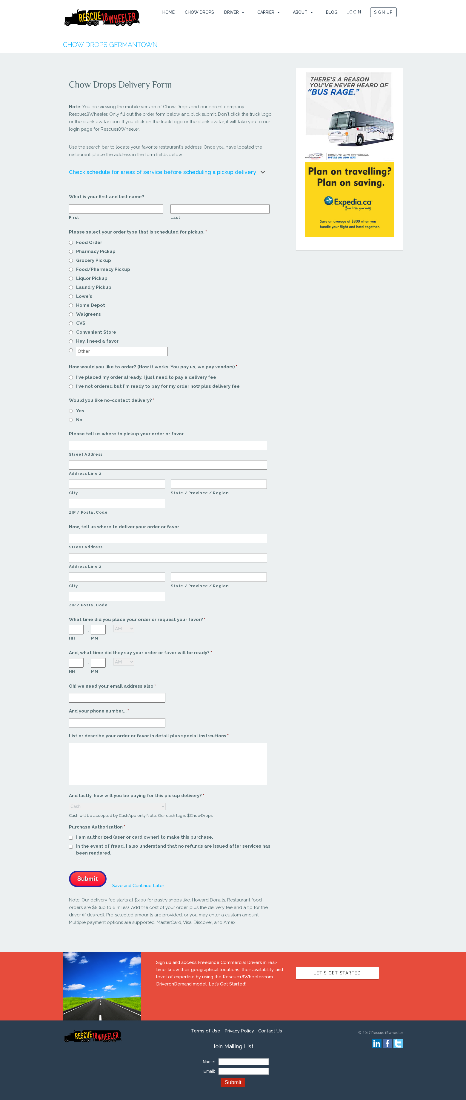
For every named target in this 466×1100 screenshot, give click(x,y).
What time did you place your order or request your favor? (137, 619)
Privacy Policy (239, 1031)
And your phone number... (99, 711)
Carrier (265, 12)
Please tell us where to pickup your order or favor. (126, 434)
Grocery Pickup (93, 260)
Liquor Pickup (91, 278)
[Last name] (220, 208)
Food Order (89, 242)
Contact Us (270, 1031)
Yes (80, 411)
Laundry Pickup (93, 287)
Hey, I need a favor (97, 341)
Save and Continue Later (138, 885)
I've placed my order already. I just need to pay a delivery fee (146, 377)
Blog (332, 12)
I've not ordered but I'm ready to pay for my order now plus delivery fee (158, 386)
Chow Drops (199, 12)
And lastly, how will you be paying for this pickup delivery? (136, 795)
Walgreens (88, 314)
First (74, 217)
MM (95, 638)
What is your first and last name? (106, 196)
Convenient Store (96, 332)
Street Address (86, 454)
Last (175, 217)
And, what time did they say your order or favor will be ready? (140, 652)
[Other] (122, 351)
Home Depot (90, 305)
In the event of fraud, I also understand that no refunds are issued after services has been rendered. (173, 849)
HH (72, 638)
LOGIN (354, 12)
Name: (209, 1061)
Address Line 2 (85, 473)
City (73, 493)
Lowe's (84, 296)
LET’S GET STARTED (337, 973)
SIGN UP (383, 12)
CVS (80, 323)
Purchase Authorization (97, 827)
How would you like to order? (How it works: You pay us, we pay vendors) (153, 367)
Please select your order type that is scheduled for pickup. (138, 232)
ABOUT (300, 12)
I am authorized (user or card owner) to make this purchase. (144, 837)
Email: (209, 1071)
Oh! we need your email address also (112, 686)
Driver (231, 12)
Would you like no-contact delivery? (112, 400)
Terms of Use (205, 1031)
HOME (168, 12)
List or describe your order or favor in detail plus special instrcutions (149, 736)
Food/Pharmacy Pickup (103, 269)
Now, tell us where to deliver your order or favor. (124, 527)
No (79, 419)
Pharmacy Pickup (96, 251)
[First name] (116, 208)
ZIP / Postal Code (88, 512)
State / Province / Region (200, 493)
